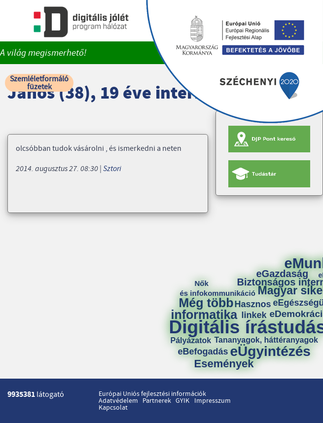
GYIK (182, 400)
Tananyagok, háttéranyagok (266, 340)
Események (224, 363)
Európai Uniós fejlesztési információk (152, 393)
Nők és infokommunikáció (217, 288)
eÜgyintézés (270, 351)
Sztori (112, 169)
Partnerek (157, 400)
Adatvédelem (118, 400)
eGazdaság (282, 274)
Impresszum (212, 400)
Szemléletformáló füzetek (39, 83)
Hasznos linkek (256, 309)
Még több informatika (204, 308)
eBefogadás (203, 351)
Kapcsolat (113, 407)
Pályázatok (191, 341)
